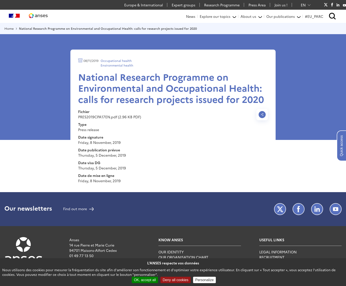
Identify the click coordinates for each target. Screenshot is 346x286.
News (190, 16)
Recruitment (271, 257)
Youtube (344, 4)
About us (248, 16)
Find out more (75, 209)
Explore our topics (215, 16)
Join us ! (281, 4)
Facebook (332, 4)
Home (9, 28)
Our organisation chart (183, 257)
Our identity (171, 251)
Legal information (278, 251)
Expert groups (183, 4)
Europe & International (143, 4)
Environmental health (117, 65)
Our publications (280, 16)
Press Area (257, 4)
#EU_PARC (314, 16)
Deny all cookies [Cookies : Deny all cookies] (175, 280)
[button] (332, 16)
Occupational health (116, 60)
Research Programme (222, 4)
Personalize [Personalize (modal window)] (204, 280)
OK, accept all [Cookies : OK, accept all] (145, 280)
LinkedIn (338, 4)
